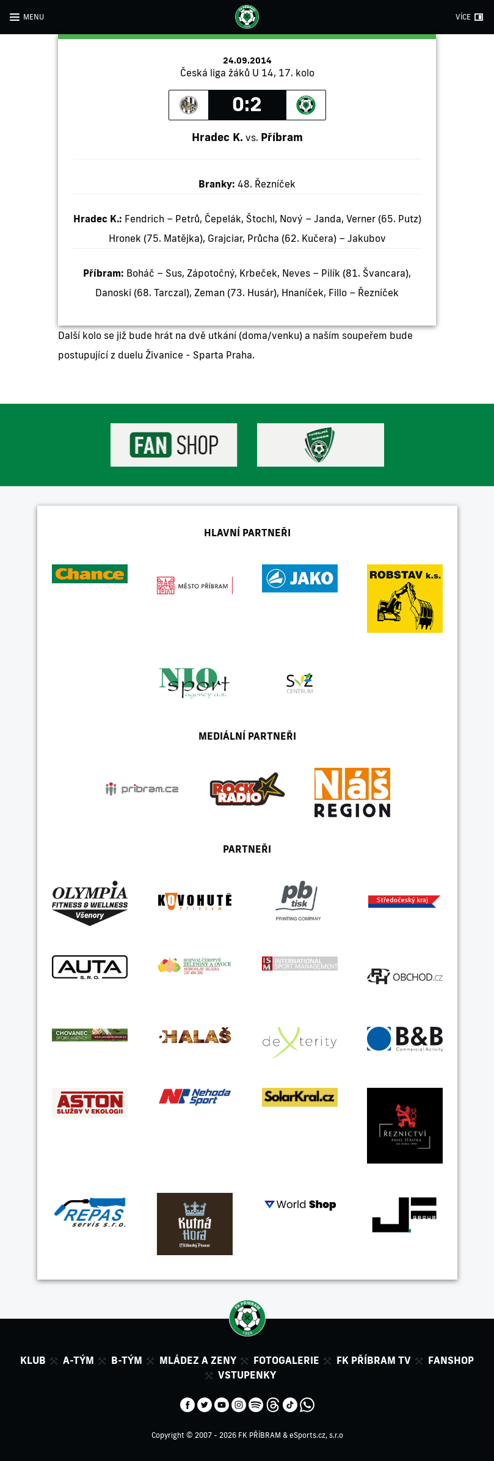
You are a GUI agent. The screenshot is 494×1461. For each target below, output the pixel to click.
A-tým (78, 1360)
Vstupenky (247, 1375)
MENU (33, 16)
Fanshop (451, 1360)
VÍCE (463, 16)
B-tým (126, 1360)
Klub (33, 1360)
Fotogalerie (286, 1360)
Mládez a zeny (197, 1360)
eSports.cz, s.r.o (316, 1435)
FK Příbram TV (373, 1360)
